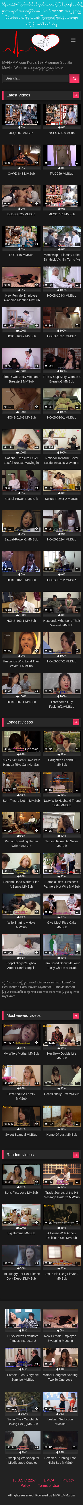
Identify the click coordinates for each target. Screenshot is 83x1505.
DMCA (49, 1480)
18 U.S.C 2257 (24, 1480)
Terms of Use (48, 1485)
